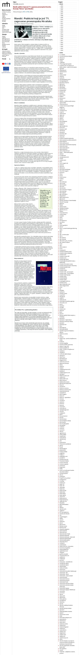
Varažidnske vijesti (64, 565)
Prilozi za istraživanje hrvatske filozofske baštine (67, 471)
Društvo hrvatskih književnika (67, 138)
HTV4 (61, 287)
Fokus (61, 174)
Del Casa (62, 120)
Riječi (61, 506)
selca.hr (61, 520)
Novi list (61, 417)
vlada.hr (61, 613)
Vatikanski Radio (64, 568)
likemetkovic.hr (63, 358)
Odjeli (3, 16)
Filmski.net (62, 168)
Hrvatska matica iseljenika (66, 253)
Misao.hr (62, 385)
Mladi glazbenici (6, 39)
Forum (61, 175)
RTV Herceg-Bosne (64, 512)
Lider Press (62, 357)
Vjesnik (61, 603)
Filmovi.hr (62, 166)
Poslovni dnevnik (64, 462)
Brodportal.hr (63, 90)
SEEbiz (61, 518)
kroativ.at (62, 341)
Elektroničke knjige (6, 32)
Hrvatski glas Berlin (64, 259)
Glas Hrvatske (63, 185)
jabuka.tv (62, 310)
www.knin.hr (63, 620)
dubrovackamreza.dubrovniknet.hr (68, 140)
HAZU (61, 217)
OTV (61, 441)
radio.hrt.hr (62, 496)
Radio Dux (62, 489)
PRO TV (61, 475)
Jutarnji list (62, 318)
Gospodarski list (64, 213)
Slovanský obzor (64, 541)
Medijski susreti (6, 44)
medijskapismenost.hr (65, 369)
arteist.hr (62, 76)
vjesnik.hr (62, 610)
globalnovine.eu (63, 209)
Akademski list (63, 71)
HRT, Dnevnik (63, 239)
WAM (61, 616)
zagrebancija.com (64, 638)
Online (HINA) (63, 434)
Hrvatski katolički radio (65, 267)
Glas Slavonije (63, 191)
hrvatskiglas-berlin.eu (65, 281)
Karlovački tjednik (64, 329)
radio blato (62, 487)
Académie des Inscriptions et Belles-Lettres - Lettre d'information (68, 66)
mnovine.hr (62, 386)
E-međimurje (63, 155)
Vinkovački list (63, 599)
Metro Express (63, 380)
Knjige (3, 25)
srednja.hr (62, 543)
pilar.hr (61, 445)
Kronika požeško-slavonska (66, 344)
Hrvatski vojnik (63, 279)
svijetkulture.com (64, 551)
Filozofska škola (6, 40)
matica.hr (62, 366)
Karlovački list (63, 327)
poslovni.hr (62, 465)
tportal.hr (62, 560)
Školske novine (63, 526)
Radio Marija (63, 493)
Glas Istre (62, 186)
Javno (61, 312)
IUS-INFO (62, 307)
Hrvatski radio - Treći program (67, 273)
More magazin (63, 394)
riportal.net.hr (63, 509)
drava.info (62, 137)
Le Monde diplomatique (65, 354)
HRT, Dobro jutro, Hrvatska (66, 241)
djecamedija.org (63, 126)
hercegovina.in (63, 220)
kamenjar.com (63, 324)
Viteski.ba (62, 602)
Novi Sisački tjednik (64, 423)
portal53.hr (62, 458)
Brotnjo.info (62, 92)
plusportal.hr (63, 450)
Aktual (61, 73)
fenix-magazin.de (64, 163)
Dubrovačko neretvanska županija (68, 144)
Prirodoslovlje (5, 31)
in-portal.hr (62, 295)
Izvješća (4, 37)
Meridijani (62, 374)
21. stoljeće (62, 54)
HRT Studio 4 (63, 237)
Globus (61, 211)
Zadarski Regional (64, 627)
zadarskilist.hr (63, 630)
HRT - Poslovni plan (64, 234)
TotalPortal (62, 558)
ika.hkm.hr (62, 292)
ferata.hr (62, 165)
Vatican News (63, 566)
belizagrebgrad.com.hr (65, 79)
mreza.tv (62, 399)
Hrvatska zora (63, 258)
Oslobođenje (63, 437)
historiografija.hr (64, 225)
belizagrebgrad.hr (64, 81)
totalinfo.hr (62, 557)
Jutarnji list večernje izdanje (66, 321)
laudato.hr (62, 351)
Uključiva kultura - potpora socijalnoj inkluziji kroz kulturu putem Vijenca (7, 53)
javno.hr (61, 313)
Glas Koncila (62, 188)
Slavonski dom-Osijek (65, 534)
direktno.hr (62, 123)
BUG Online (62, 95)
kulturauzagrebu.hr (64, 348)
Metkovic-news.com (64, 375)
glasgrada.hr (63, 195)
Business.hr (62, 98)
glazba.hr (62, 203)
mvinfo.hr (62, 402)
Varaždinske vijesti (64, 563)
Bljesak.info (62, 85)
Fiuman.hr (62, 172)
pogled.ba (62, 453)
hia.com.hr (62, 222)
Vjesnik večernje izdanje (65, 608)
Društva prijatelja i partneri (6, 19)
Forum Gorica (63, 177)
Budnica (61, 93)
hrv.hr (61, 248)
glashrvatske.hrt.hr (64, 197)
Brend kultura (63, 88)
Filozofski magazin (64, 171)
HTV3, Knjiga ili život (64, 285)
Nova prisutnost (63, 416)
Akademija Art (63, 70)
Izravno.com (62, 309)
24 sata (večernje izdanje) (66, 56)
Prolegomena (63, 479)
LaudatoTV (62, 352)
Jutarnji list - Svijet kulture (66, 320)
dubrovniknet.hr (63, 149)
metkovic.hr (62, 377)
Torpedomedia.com (64, 555)
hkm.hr (61, 227)
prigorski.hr (62, 467)
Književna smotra (64, 334)
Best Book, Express (64, 82)
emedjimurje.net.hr (64, 157)
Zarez (61, 639)
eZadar (61, 158)
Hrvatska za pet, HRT (64, 256)
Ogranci (4, 17)
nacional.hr (62, 406)
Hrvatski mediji (63, 270)
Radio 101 (62, 484)
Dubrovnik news (64, 146)
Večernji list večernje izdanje (66, 583)
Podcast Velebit (63, 451)
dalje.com (62, 115)
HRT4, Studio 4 (63, 247)
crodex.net (62, 109)
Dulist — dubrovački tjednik (66, 152)
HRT (61, 233)
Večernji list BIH (63, 577)
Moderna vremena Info (65, 389)
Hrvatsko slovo (63, 282)
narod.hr (62, 411)
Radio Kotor (62, 492)
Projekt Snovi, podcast (65, 478)
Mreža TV (62, 396)
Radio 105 (62, 485)
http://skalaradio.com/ (65, 284)
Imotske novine (63, 293)
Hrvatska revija (5, 29)
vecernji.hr (62, 592)
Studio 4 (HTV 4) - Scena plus (66, 546)
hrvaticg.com (63, 250)
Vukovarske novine (64, 614)
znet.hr (61, 650)
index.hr (62, 298)
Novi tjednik (62, 425)
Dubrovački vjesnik (64, 143)
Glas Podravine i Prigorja (65, 189)
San (60, 515)
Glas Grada (62, 183)
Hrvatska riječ (63, 254)
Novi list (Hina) (63, 419)
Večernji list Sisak (64, 582)
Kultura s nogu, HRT (64, 346)
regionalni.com (63, 501)
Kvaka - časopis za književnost (67, 349)
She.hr (61, 523)
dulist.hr (62, 154)
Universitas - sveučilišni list (66, 562)
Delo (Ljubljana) (63, 121)
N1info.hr (62, 403)
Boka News (62, 87)
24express (62, 58)
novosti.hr (62, 430)
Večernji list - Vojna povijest (66, 575)
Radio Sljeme (63, 495)
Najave (3, 36)
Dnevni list (62, 127)
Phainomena (63, 442)
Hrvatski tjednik (63, 278)
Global (61, 205)
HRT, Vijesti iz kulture (65, 242)
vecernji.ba (62, 591)
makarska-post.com (64, 361)
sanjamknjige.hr (63, 517)
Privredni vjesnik (64, 473)
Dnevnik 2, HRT (63, 129)
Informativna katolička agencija (67, 301)
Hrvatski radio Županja (65, 275)
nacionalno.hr (63, 408)
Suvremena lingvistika (65, 548)
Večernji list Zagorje (64, 588)
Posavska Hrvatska (64, 461)
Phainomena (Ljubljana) (65, 444)
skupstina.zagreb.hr (64, 529)
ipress (61, 304)
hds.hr (61, 219)
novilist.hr (62, 427)
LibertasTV (62, 355)
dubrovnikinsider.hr (64, 147)
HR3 (61, 231)
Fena (61, 161)
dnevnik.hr (62, 132)
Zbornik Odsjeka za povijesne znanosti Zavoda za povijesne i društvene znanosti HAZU (67, 642)
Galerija (4, 47)
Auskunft (62, 78)
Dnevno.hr (62, 135)
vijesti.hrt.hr (62, 597)
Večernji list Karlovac (64, 579)
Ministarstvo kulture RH (65, 383)
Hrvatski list (62, 268)
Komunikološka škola (5, 42)
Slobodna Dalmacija (64, 535)
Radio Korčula (63, 490)
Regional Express (64, 499)
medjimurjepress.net (65, 372)
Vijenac (4, 26)
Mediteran (62, 371)
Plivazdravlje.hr (63, 448)
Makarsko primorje (64, 363)
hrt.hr (61, 244)
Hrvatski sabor (63, 276)
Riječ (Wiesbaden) (64, 504)
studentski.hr (63, 544)
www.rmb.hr (63, 622)
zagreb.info (62, 636)
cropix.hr (62, 112)
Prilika (61, 468)
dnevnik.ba (62, 130)
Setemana (62, 521)
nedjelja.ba (62, 413)
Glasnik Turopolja (64, 202)
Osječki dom (63, 436)
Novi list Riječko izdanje (65, 420)
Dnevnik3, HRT (63, 133)
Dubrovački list (63, 141)
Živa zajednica (63, 648)
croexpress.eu (63, 110)
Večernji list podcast (64, 580)
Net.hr (61, 414)
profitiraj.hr (62, 476)
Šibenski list (62, 524)
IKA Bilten (62, 290)
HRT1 (61, 245)
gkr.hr (61, 180)
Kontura (61, 337)
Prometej (62, 481)
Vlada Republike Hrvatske (66, 611)
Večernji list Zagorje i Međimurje (67, 589)
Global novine (63, 206)
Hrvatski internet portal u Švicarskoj (68, 265)
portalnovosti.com (64, 459)
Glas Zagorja (63, 192)
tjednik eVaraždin (64, 554)
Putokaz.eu (62, 482)
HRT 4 (61, 236)
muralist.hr (62, 400)
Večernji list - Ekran (64, 574)
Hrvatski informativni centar (66, 264)
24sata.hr (62, 59)
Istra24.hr (62, 306)
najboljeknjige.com (64, 410)
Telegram (62, 552)
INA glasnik (62, 296)
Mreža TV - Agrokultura (65, 397)
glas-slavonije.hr (63, 194)
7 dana (61, 61)
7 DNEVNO (62, 62)
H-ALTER (62, 216)
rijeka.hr (62, 507)
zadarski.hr (62, 628)
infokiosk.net (63, 299)
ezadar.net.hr (63, 160)
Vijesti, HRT (62, 596)
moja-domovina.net (64, 391)
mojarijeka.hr (63, 392)
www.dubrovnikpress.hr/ (66, 617)
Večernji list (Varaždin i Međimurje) (68, 571)
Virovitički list (63, 600)
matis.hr (61, 368)
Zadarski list (62, 625)
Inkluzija (4, 56)
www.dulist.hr (63, 619)
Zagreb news (63, 634)
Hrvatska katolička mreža (65, 251)
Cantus (61, 99)
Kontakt (4, 21)
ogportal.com (63, 433)
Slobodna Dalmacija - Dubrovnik (67, 537)
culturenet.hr (63, 113)
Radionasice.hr (63, 498)
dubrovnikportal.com (65, 151)
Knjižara (4, 45)
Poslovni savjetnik (64, 464)
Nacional (62, 405)
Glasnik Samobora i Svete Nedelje (68, 200)
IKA (60, 289)
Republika (62, 503)
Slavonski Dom (63, 532)
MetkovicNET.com (64, 378)
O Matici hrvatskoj (6, 12)
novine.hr (62, 428)
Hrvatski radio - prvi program (66, 272)
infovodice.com (63, 302)
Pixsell (61, 447)
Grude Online (63, 214)
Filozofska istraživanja (65, 169)
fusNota (61, 178)
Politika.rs (62, 455)
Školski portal (63, 527)
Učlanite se (4, 14)
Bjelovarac (62, 84)
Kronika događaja (64, 343)
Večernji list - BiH (64, 572)
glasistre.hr (62, 199)
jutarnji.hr (62, 323)
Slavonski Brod (63, 531)
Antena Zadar (63, 75)
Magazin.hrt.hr (63, 360)
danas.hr (62, 116)
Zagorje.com (63, 631)
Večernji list (62, 569)
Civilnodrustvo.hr (64, 104)
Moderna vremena (64, 388)
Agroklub (62, 68)
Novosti (4, 13)
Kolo (3, 28)
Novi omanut (63, 422)
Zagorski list (62, 633)
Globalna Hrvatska (64, 208)
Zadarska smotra (64, 624)
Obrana (61, 431)
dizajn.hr (62, 124)
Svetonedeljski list (64, 549)
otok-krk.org (63, 439)
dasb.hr (61, 118)
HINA (61, 223)
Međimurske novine (64, 382)
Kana (61, 326)
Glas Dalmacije (63, 182)
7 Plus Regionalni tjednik (65, 64)
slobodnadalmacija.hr (65, 540)
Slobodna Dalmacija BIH (65, 538)
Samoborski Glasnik (64, 513)
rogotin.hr (62, 510)
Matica (61, 365)
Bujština (61, 96)
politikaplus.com (63, 456)
